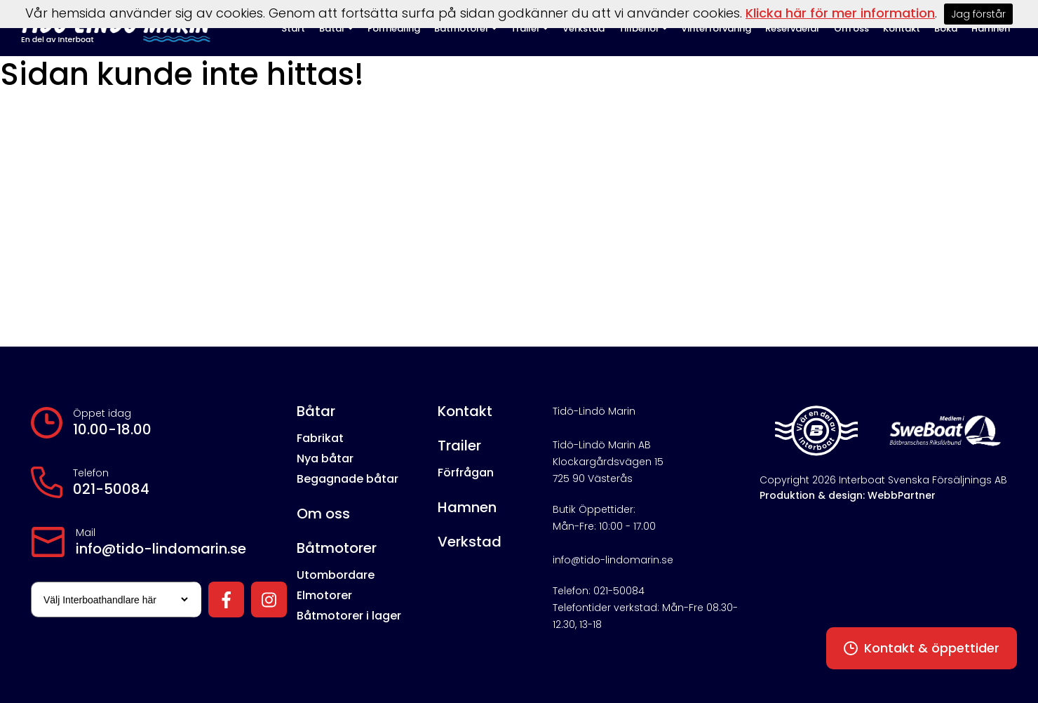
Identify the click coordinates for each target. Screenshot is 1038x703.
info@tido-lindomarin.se (161, 549)
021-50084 (111, 489)
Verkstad (469, 541)
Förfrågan (466, 472)
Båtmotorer (337, 548)
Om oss (323, 513)
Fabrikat (320, 438)
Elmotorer (324, 595)
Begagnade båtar (347, 479)
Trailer (459, 445)
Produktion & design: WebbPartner (848, 495)
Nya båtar (325, 458)
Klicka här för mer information (840, 13)
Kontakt (465, 411)
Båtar (316, 411)
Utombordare (336, 575)
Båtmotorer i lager (349, 616)
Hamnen (467, 507)
